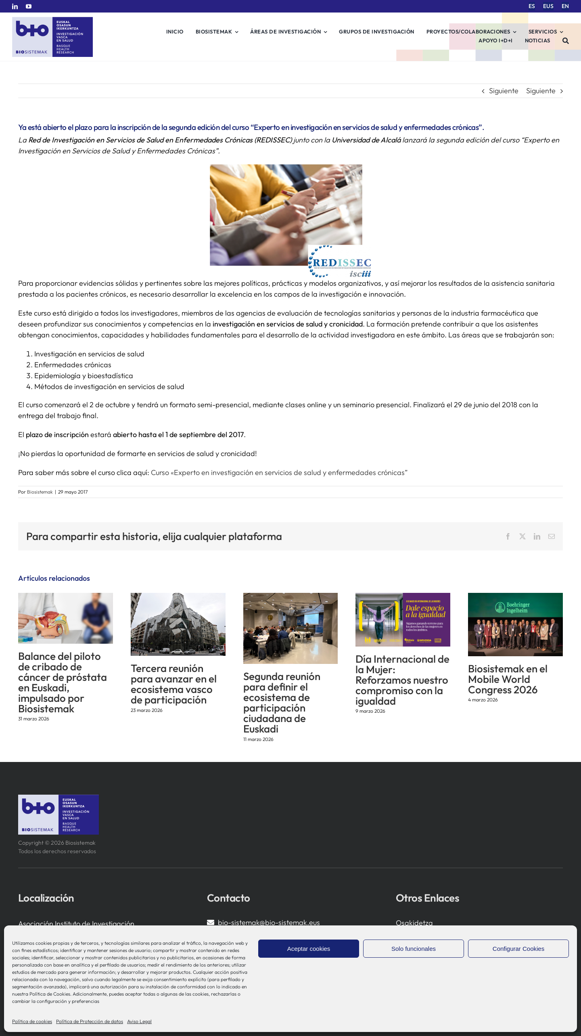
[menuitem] (532, 6)
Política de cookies (32, 1021)
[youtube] (28, 6)
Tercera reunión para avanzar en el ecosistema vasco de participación (174, 683)
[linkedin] (15, 6)
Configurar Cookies (518, 948)
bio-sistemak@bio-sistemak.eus (269, 922)
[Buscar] (565, 41)
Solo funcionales (413, 948)
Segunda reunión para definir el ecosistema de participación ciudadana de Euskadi (281, 702)
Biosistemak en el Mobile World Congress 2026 (508, 679)
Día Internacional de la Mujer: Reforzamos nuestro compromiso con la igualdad (402, 679)
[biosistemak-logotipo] (52, 20)
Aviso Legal (139, 1021)
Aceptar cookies (308, 948)
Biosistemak (40, 492)
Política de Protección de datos (89, 1021)
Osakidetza (414, 922)
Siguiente (503, 90)
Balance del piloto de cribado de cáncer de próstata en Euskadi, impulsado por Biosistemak (62, 682)
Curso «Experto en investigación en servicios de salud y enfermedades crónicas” (280, 472)
